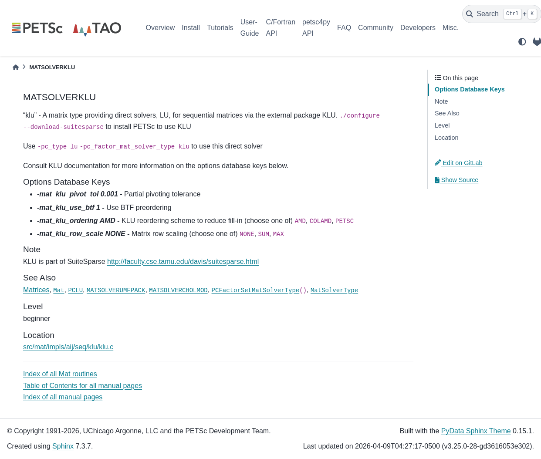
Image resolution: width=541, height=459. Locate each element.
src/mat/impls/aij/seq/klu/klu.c (68, 347)
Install (191, 27)
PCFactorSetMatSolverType (256, 290)
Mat (58, 290)
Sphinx (63, 446)
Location (446, 137)
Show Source (456, 179)
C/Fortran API (280, 27)
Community (375, 27)
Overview (160, 27)
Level (442, 125)
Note (441, 101)
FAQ (344, 27)
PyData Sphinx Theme (476, 431)
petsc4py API (316, 27)
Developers (418, 27)
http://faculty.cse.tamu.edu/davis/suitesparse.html (183, 261)
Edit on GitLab (459, 162)
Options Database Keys (470, 89)
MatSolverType (334, 290)
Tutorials (220, 27)
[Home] (16, 67)
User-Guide (249, 27)
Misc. (451, 27)
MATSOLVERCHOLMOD (178, 290)
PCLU (75, 290)
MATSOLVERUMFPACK (116, 290)
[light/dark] (522, 41)
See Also (447, 113)
